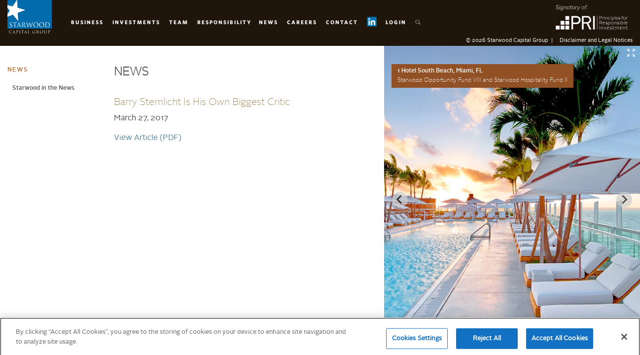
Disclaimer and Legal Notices (596, 40)
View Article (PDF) (147, 138)
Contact (342, 22)
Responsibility (224, 22)
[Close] (624, 341)
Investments (136, 22)
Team (178, 22)
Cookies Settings (417, 342)
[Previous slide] (400, 200)
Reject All (487, 342)
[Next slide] (624, 200)
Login (396, 22)
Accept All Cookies (560, 342)
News (268, 22)
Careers (302, 22)
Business (87, 22)
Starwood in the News (43, 88)
